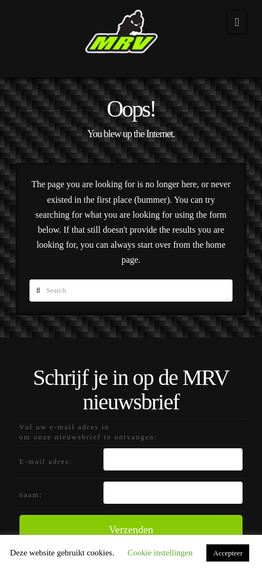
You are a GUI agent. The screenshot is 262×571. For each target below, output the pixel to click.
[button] (237, 22)
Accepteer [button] (228, 553)
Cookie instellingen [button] (159, 552)
